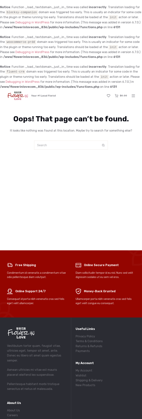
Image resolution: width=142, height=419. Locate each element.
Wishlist (81, 375)
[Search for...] (66, 145)
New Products (85, 385)
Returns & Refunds (89, 346)
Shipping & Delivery (89, 380)
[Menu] (133, 95)
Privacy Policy (85, 336)
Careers (12, 415)
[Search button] (103, 145)
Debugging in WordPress (32, 22)
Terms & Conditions (89, 341)
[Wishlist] (108, 95)
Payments (83, 351)
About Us (13, 410)
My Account (84, 370)
